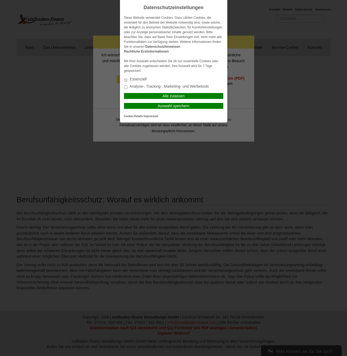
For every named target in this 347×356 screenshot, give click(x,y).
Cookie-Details (133, 116)
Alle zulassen (173, 96)
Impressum (151, 116)
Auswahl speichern (173, 106)
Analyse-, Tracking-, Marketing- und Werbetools (166, 86)
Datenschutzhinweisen (162, 47)
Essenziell (135, 79)
